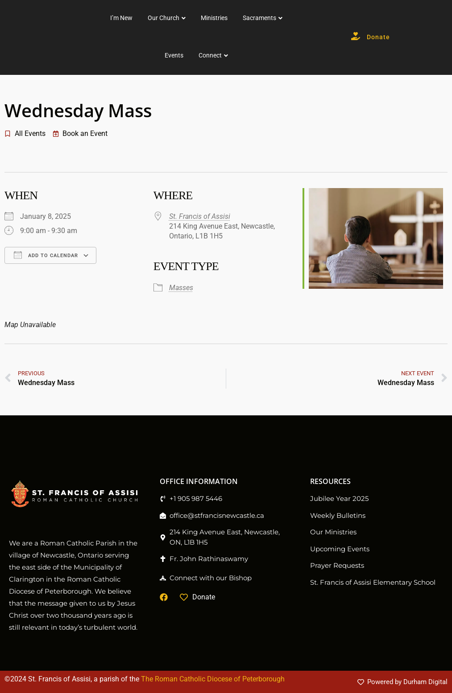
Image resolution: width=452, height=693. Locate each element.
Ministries (283, 17)
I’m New (190, 17)
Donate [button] (405, 37)
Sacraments (328, 17)
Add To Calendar (46, 255)
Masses (181, 287)
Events (243, 55)
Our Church (233, 17)
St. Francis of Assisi (199, 216)
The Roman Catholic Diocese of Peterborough (213, 679)
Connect (279, 55)
